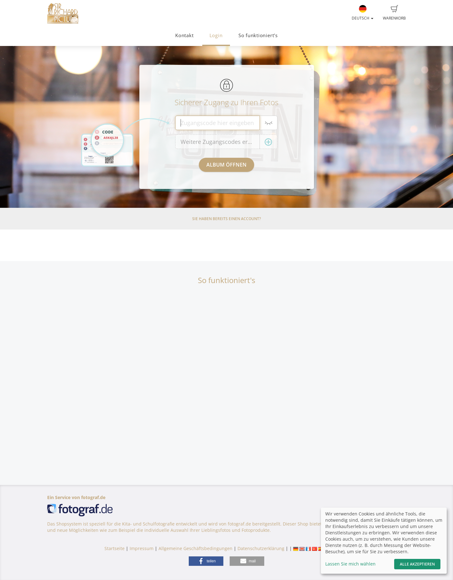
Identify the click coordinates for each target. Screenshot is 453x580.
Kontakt (184, 35)
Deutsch (362, 13)
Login (216, 35)
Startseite (114, 548)
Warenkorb (394, 13)
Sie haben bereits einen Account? (226, 218)
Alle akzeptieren (417, 564)
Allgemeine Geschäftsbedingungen (195, 548)
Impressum (142, 548)
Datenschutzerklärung (261, 548)
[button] (206, 561)
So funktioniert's (258, 35)
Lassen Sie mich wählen (350, 564)
